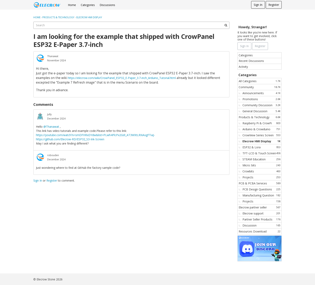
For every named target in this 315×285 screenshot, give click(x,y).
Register (273, 5)
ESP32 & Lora (261, 147)
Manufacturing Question (261, 195)
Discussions (107, 5)
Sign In (258, 5)
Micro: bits (261, 165)
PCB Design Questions (261, 189)
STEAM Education (261, 159)
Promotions (261, 99)
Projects (261, 177)
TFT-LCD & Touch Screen (261, 153)
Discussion (261, 225)
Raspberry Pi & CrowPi (261, 123)
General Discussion (261, 111)
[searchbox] (131, 25)
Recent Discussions (251, 61)
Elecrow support (261, 213)
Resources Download (259, 231)
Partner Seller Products (261, 219)
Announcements (261, 93)
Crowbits (261, 171)
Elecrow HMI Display (261, 141)
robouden (53, 155)
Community (259, 87)
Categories (88, 5)
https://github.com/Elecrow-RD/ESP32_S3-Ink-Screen (70, 139)
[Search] (225, 25)
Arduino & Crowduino (261, 129)
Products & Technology (259, 117)
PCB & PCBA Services (259, 183)
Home (72, 5)
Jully (49, 114)
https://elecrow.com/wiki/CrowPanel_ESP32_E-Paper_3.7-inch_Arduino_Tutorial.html (122, 78)
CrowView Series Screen (261, 135)
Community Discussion (261, 105)
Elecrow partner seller (259, 207)
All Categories (259, 81)
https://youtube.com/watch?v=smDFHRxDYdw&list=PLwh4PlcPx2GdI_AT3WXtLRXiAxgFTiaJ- (95, 135)
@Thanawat (51, 126)
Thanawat (52, 56)
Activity (243, 67)
